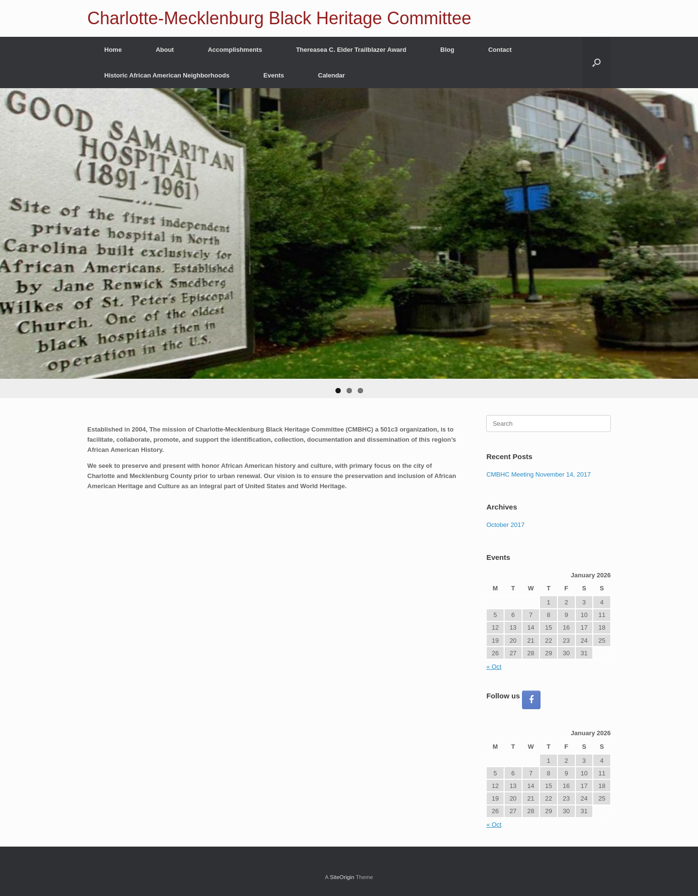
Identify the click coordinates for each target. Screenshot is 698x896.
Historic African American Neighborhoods (166, 75)
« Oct (493, 666)
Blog (447, 49)
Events (273, 75)
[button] (596, 62)
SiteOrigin (342, 877)
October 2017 (505, 524)
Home (113, 49)
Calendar (331, 75)
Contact (499, 49)
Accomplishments (235, 49)
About (165, 49)
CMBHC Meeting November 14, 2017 (538, 474)
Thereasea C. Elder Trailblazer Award (351, 49)
